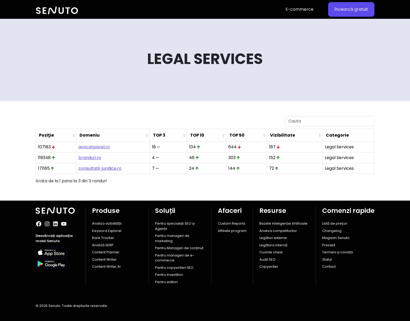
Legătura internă (273, 245)
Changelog (331, 230)
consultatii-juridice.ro (100, 168)
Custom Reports (231, 223)
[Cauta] (329, 121)
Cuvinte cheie (271, 252)
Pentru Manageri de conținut (179, 248)
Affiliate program (232, 230)
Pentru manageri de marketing (172, 238)
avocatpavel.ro (94, 147)
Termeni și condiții (337, 252)
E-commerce (300, 9)
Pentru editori (166, 281)
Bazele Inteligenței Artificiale (283, 223)
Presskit (328, 245)
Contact (329, 266)
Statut (327, 259)
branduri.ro (89, 158)
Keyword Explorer (107, 230)
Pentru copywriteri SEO (174, 267)
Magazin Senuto (336, 237)
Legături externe (273, 237)
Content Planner (105, 252)
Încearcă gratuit (351, 9)
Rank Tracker (103, 237)
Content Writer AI (106, 266)
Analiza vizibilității (107, 223)
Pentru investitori (169, 274)
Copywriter (268, 266)
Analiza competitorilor (278, 230)
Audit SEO (267, 259)
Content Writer (104, 259)
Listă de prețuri (334, 223)
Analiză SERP (102, 245)
